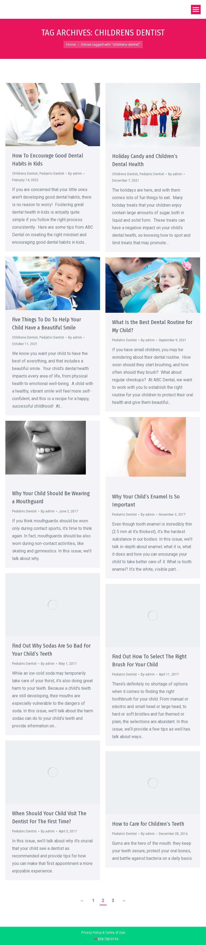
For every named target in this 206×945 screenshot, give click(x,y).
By (75, 173)
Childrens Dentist (25, 173)
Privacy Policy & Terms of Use (103, 933)
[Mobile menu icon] (196, 9)
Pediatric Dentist (51, 173)
